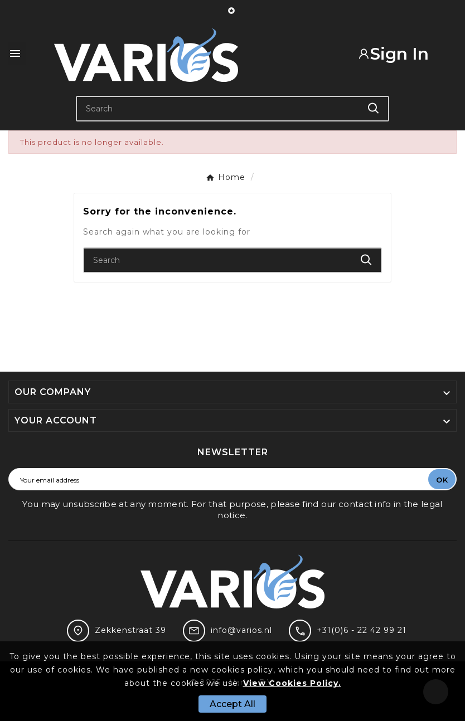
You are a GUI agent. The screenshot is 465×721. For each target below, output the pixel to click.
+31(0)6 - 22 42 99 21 (361, 630)
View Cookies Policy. (292, 683)
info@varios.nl (241, 630)
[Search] (218, 108)
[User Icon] (401, 53)
